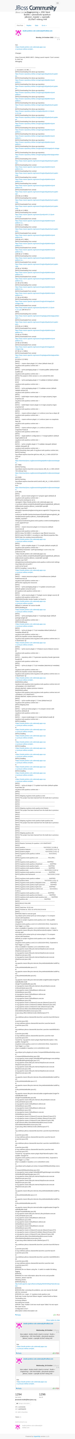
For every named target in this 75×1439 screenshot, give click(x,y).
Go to (44, 25)
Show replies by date (53, 1320)
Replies (29, 25)
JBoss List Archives (36, 8)
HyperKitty (37, 1436)
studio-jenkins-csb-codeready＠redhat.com (37, 31)
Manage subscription (23, 1403)
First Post (20, 25)
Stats (36, 25)
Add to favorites (21, 1412)
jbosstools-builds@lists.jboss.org (25, 1399)
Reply (18, 1315)
